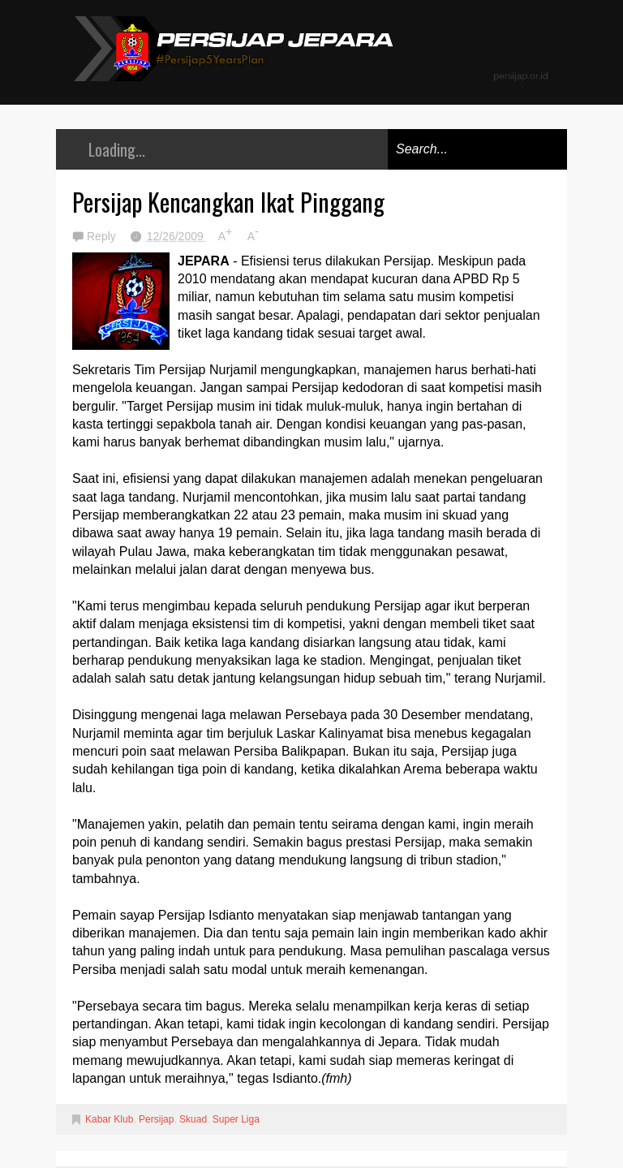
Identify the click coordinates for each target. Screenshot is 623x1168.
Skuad (193, 1119)
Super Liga (236, 1119)
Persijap (156, 1119)
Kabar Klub (109, 1119)
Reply (103, 236)
